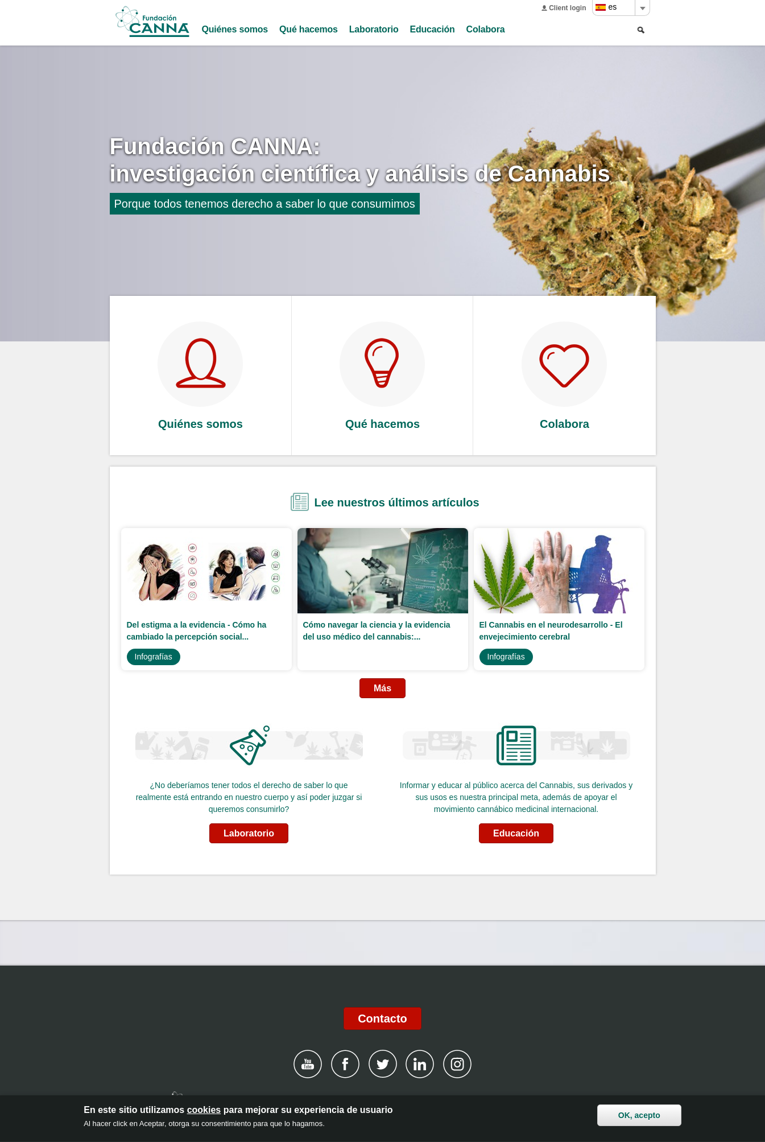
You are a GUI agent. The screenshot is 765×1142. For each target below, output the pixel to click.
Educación (432, 29)
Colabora (485, 29)
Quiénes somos (235, 29)
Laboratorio (374, 29)
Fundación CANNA (152, 22)
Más (382, 688)
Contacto (382, 1018)
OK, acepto (639, 1116)
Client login (567, 8)
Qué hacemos (308, 29)
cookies (204, 1111)
